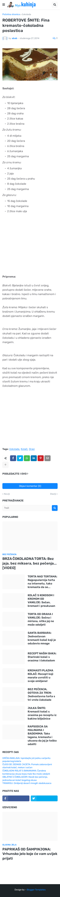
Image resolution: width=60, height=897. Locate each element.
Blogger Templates (36, 889)
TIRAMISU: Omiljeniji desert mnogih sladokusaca (26, 783)
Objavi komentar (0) (30, 486)
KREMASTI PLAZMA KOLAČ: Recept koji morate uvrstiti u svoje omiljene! (40, 676)
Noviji (7, 494)
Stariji (53, 494)
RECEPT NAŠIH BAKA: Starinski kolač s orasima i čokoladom (42, 657)
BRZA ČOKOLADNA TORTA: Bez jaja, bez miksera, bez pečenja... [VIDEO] (29, 563)
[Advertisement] (30, 246)
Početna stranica (11, 14)
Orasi (32, 449)
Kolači (24, 449)
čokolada (26, 14)
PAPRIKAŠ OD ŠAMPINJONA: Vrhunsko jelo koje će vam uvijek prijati (29, 854)
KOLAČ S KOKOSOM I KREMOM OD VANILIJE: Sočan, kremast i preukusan (41, 600)
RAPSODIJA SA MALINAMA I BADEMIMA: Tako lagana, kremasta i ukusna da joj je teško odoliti (42, 735)
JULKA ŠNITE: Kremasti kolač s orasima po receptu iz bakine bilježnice (42, 713)
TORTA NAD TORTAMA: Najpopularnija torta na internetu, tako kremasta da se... (42, 582)
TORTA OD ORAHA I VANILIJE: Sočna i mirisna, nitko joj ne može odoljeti (41, 619)
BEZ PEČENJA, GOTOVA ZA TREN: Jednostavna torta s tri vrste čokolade (41, 694)
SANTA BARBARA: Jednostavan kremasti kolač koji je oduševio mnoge (42, 638)
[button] (3, 5)
